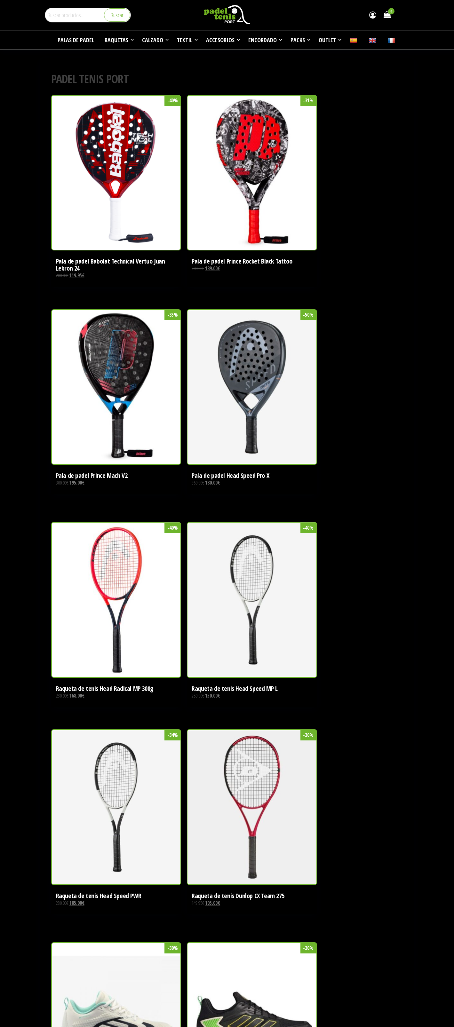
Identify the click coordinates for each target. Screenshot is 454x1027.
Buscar (117, 15)
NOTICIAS (332, 937)
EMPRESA (332, 913)
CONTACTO (333, 961)
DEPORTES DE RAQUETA (345, 925)
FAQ (327, 949)
